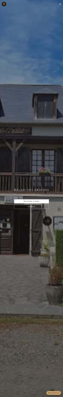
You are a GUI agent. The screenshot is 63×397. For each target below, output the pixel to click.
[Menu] (60, 4)
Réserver (31, 207)
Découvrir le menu (31, 201)
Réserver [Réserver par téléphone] (53, 393)
